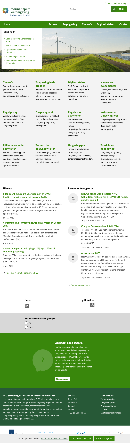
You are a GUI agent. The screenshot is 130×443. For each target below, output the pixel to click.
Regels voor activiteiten (75, 114)
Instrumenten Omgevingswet (109, 114)
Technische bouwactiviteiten (45, 147)
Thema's (87, 24)
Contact (108, 3)
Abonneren (73, 402)
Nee (31, 327)
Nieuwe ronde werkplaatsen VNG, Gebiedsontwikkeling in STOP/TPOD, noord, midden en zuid (104, 196)
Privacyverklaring (108, 406)
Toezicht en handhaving (107, 147)
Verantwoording (108, 399)
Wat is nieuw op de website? (18, 45)
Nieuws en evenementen (109, 84)
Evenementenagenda (79, 285)
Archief (71, 409)
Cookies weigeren (104, 438)
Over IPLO (28, 419)
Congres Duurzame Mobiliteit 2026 (100, 226)
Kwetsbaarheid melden (111, 413)
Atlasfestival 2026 (90, 253)
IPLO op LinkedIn (77, 413)
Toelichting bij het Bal (15, 56)
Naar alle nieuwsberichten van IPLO (20, 273)
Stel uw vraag (120, 3)
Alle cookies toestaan (81, 438)
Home (6, 24)
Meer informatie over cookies (54, 438)
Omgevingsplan (77, 145)
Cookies (104, 409)
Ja (30, 323)
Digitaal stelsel (105, 24)
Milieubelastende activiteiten (13, 147)
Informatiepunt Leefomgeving (20, 399)
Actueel (53, 24)
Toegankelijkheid (108, 402)
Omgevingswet (44, 112)
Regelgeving (70, 24)
